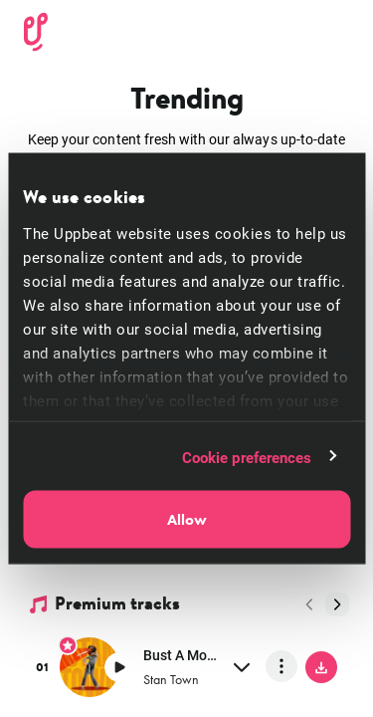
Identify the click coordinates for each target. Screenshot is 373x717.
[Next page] (337, 604)
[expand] (242, 666)
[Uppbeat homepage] (36, 29)
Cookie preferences (247, 456)
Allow (187, 520)
